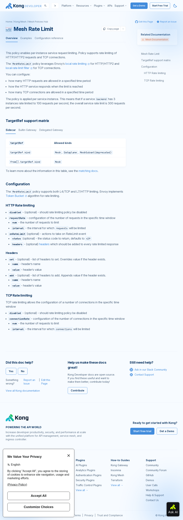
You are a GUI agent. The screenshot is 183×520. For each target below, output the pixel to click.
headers (44, 244)
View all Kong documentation (23, 390)
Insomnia (116, 470)
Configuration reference (49, 38)
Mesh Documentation (155, 39)
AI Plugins (81, 465)
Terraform (117, 480)
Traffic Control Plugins (89, 485)
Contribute (77, 390)
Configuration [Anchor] (18, 184)
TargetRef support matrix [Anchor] (27, 121)
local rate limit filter (17, 68)
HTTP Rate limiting (155, 73)
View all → (82, 490)
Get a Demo (139, 5)
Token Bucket (15, 196)
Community (152, 465)
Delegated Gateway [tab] (51, 129)
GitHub (150, 475)
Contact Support (142, 374)
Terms (77, 515)
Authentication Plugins (89, 475)
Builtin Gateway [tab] (27, 129)
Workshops (152, 490)
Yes (11, 371)
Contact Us (152, 500)
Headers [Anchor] (12, 253)
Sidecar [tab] (11, 129)
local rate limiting (75, 63)
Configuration (149, 66)
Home (9, 21)
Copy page (111, 28)
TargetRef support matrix (156, 60)
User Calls (152, 485)
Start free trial (142, 431)
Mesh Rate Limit (150, 53)
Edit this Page (45, 381)
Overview (12, 38)
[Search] (45, 6)
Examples (26, 38)
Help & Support (155, 495)
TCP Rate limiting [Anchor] (19, 295)
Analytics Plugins (85, 470)
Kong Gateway (119, 465)
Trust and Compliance (110, 515)
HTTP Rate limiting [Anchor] (20, 205)
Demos (150, 480)
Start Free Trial (160, 5)
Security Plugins (85, 480)
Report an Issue (29, 381)
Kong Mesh (20, 21)
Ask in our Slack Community (148, 369)
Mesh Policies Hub (38, 21)
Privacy (89, 515)
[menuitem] (68, 5)
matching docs (88, 171)
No (22, 371)
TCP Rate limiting (154, 80)
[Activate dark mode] (175, 6)
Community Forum (156, 470)
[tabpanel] (66, 152)
